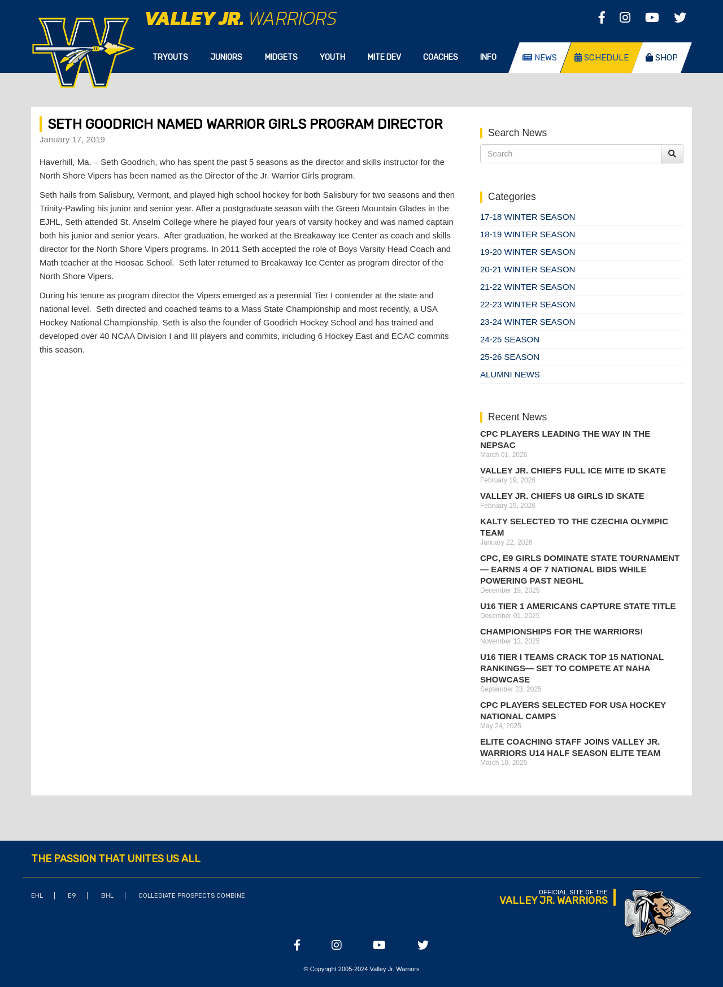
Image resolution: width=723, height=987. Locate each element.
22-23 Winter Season (527, 304)
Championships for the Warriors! (561, 631)
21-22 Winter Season (527, 287)
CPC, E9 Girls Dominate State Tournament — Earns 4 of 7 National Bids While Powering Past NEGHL (580, 569)
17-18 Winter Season (527, 216)
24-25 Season (509, 339)
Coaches (440, 57)
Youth (332, 57)
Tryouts (170, 57)
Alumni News (510, 374)
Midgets (281, 57)
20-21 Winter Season (527, 269)
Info (488, 57)
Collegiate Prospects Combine (191, 895)
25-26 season (509, 357)
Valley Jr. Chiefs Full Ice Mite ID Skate (573, 470)
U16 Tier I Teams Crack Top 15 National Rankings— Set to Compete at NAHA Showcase (572, 668)
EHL (37, 895)
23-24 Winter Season (527, 322)
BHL (107, 895)
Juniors (226, 57)
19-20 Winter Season (527, 251)
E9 (72, 895)
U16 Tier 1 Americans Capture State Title (578, 606)
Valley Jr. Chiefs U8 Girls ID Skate (562, 496)
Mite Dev (384, 57)
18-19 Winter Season (527, 234)
